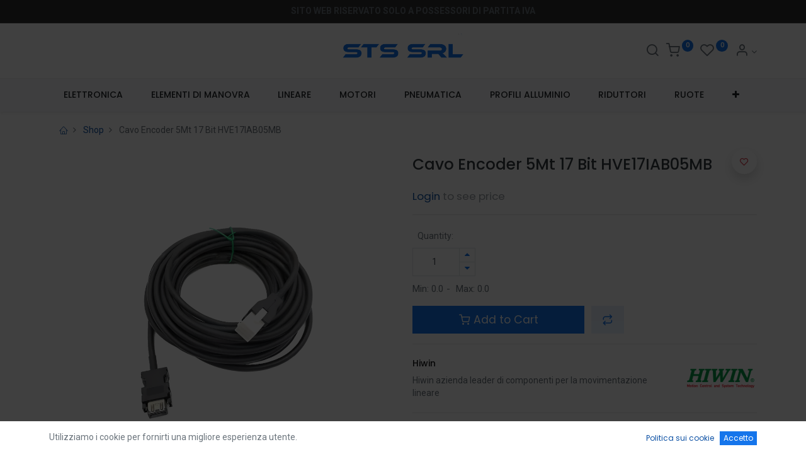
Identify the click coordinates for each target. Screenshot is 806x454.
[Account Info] (746, 52)
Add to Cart (498, 319)
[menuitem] (93, 95)
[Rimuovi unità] (467, 269)
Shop (93, 130)
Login (426, 196)
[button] (736, 95)
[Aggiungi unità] (467, 255)
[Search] (652, 52)
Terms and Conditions (463, 428)
